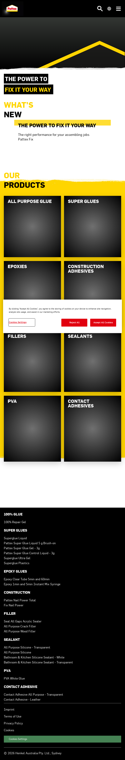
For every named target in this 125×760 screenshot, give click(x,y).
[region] (62, 316)
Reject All (74, 322)
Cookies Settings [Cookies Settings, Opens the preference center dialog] (17, 322)
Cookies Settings (18, 739)
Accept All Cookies (103, 322)
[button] (100, 8)
